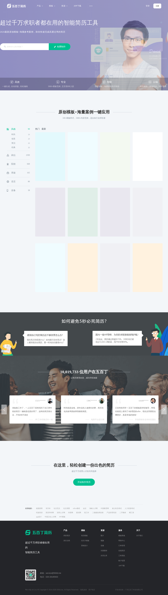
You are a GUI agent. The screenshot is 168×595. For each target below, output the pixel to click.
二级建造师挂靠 (98, 513)
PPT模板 (62, 517)
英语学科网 (50, 513)
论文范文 (57, 508)
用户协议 (91, 590)
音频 (102, 546)
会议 (84, 508)
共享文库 (104, 556)
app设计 (39, 517)
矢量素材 (104, 551)
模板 (51, 6)
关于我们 (139, 536)
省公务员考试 (117, 508)
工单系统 (121, 556)
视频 (102, 541)
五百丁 (17, 6)
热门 (37, 129)
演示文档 (66, 541)
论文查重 (66, 508)
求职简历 (66, 536)
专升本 (48, 508)
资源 (64, 6)
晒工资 (131, 513)
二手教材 (122, 513)
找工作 (86, 513)
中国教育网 (105, 508)
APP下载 (77, 6)
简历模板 (84, 536)
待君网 (70, 513)
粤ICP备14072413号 (32, 590)
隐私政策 (83, 590)
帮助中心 (121, 541)
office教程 (76, 508)
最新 (44, 129)
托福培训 (39, 513)
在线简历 (121, 551)
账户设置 (121, 561)
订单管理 (121, 546)
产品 (39, 6)
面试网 (78, 513)
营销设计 (84, 546)
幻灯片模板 (85, 541)
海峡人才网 (93, 508)
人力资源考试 (130, 508)
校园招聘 (39, 508)
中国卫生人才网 (50, 517)
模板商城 (121, 536)
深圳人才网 (61, 513)
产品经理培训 (111, 513)
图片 (102, 536)
